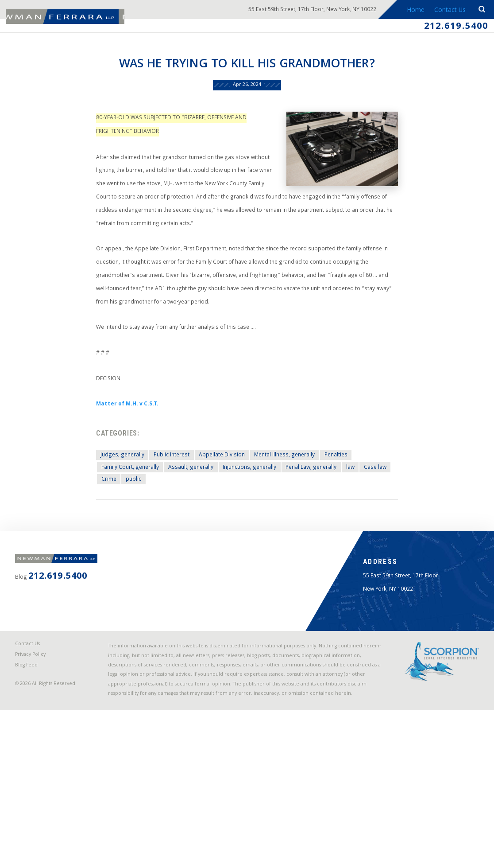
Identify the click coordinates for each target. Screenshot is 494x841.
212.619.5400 (449, 28)
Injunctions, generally (242, 531)
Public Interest (154, 517)
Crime (83, 545)
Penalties (340, 517)
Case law (386, 531)
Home (412, 10)
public (111, 545)
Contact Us (447, 10)
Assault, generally (176, 531)
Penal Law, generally (312, 531)
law (358, 531)
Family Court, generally (108, 531)
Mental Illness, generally (281, 517)
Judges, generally (98, 517)
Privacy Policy (35, 764)
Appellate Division (210, 517)
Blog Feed (31, 777)
